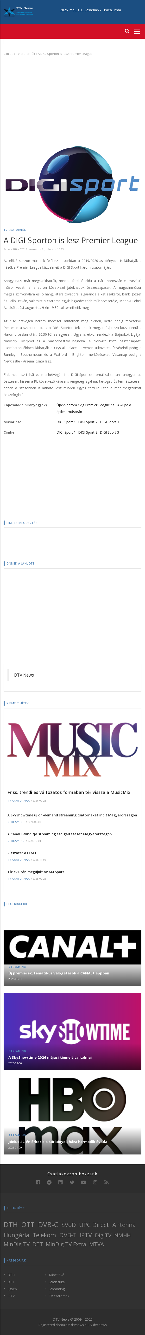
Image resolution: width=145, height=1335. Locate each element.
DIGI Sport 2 (87, 422)
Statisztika (57, 1282)
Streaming (16, 822)
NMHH (122, 1235)
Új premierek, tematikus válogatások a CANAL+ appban (58, 973)
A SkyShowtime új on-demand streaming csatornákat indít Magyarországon (72, 815)
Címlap (8, 53)
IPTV (86, 1235)
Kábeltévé (56, 1275)
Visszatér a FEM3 (21, 853)
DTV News (24, 675)
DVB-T (67, 1235)
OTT (28, 1224)
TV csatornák (25, 53)
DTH (11, 1224)
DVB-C (48, 1224)
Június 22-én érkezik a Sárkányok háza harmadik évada (57, 1141)
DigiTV (103, 1235)
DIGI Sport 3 (109, 422)
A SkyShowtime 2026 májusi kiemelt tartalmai (50, 1057)
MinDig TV (17, 1244)
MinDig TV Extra (66, 1244)
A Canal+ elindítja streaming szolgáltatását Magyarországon (59, 834)
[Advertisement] (72, 94)
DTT (37, 1244)
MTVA (96, 1244)
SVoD (69, 1225)
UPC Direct (94, 1225)
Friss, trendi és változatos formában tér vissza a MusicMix (68, 792)
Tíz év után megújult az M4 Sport (35, 872)
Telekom (44, 1235)
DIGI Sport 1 (66, 422)
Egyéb (12, 1289)
